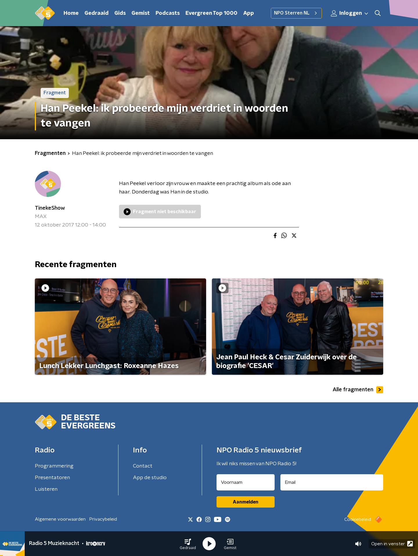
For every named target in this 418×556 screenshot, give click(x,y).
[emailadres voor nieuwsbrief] (331, 482)
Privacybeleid (103, 519)
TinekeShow (50, 208)
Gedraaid (96, 13)
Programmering (54, 466)
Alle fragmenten (358, 389)
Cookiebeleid (357, 519)
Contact (142, 466)
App (248, 13)
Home (71, 13)
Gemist (140, 13)
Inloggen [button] (350, 13)
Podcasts (168, 13)
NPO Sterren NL (296, 13)
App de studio (150, 477)
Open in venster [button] (392, 543)
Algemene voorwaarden (60, 519)
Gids (120, 13)
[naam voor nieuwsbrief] (246, 482)
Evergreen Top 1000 (211, 13)
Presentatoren (52, 477)
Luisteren (46, 489)
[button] (188, 544)
